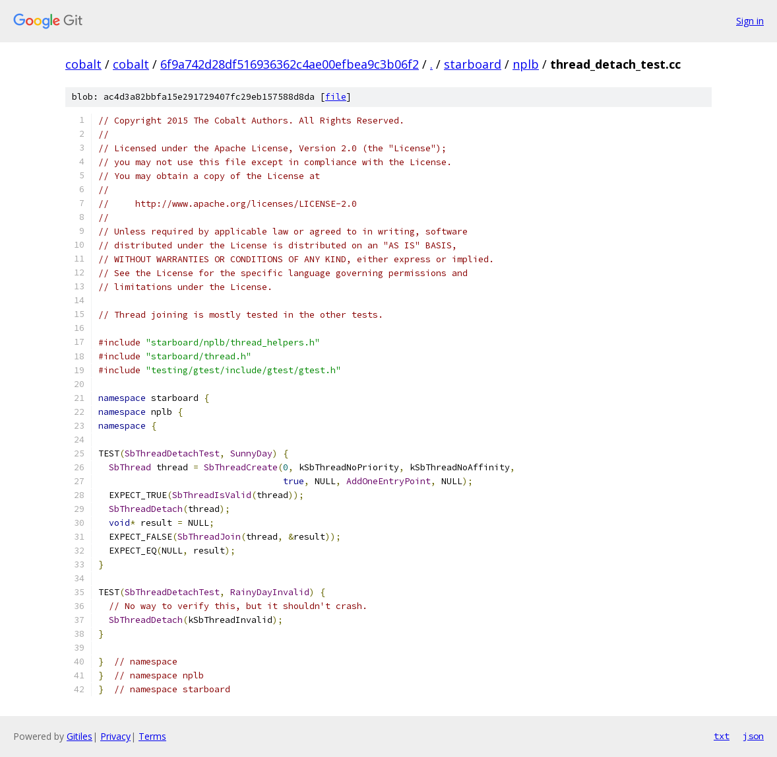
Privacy (115, 736)
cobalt (83, 64)
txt (722, 736)
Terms (152, 736)
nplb (526, 64)
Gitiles (79, 736)
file (335, 96)
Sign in (750, 21)
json (753, 736)
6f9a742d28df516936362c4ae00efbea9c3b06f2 (289, 64)
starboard (472, 64)
